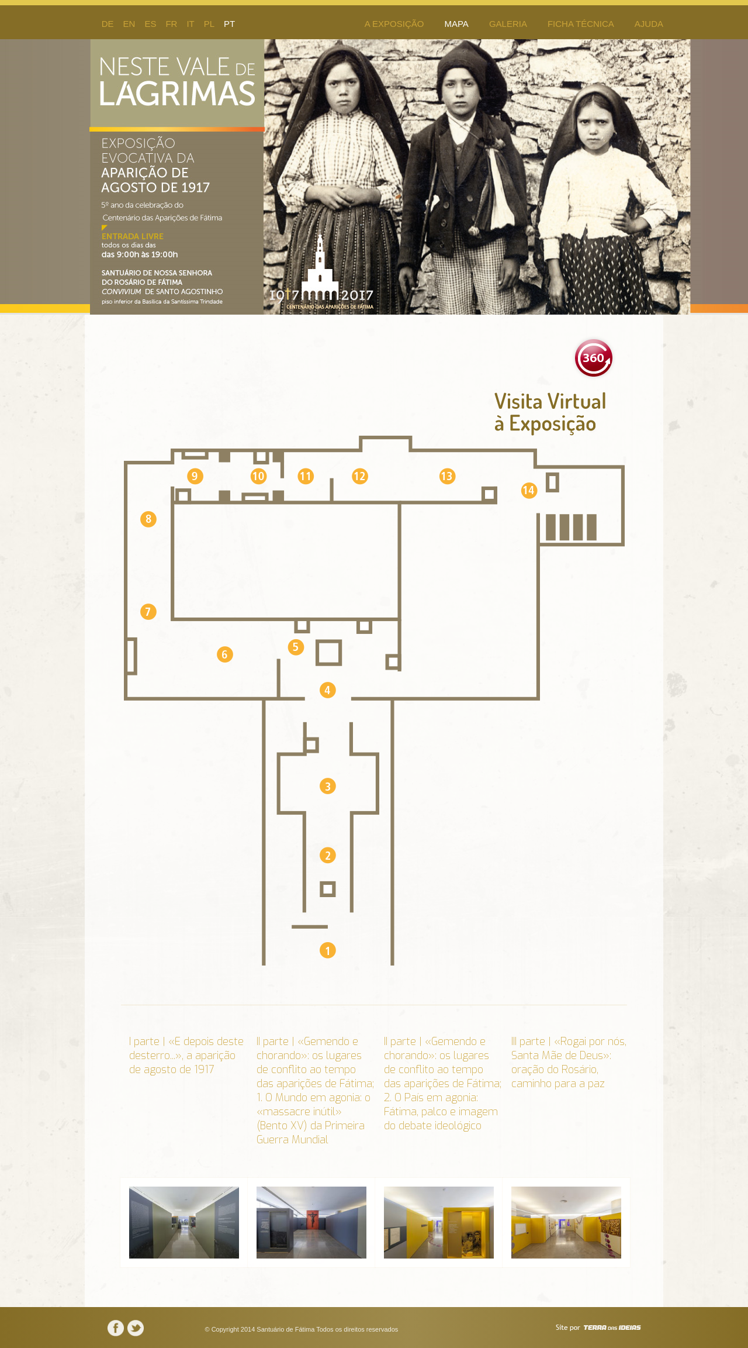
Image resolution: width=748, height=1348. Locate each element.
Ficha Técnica (581, 24)
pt (229, 24)
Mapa (456, 24)
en (129, 24)
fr (171, 24)
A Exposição (394, 24)
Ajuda (649, 24)
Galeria (508, 24)
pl (209, 24)
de (108, 24)
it (190, 24)
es (150, 24)
